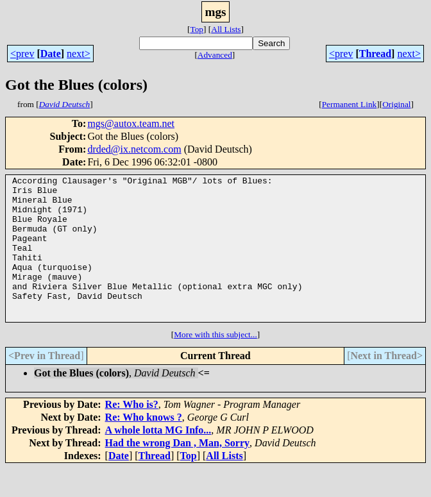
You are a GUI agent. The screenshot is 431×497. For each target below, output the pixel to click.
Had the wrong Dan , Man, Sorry (177, 471)
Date (50, 53)
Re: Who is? (131, 433)
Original (396, 104)
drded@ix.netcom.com (134, 149)
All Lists (226, 29)
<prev (22, 53)
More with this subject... (215, 363)
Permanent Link (349, 104)
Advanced (215, 55)
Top (196, 29)
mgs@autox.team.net (130, 123)
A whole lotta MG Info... (158, 458)
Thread (375, 53)
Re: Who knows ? (143, 446)
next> (78, 53)
